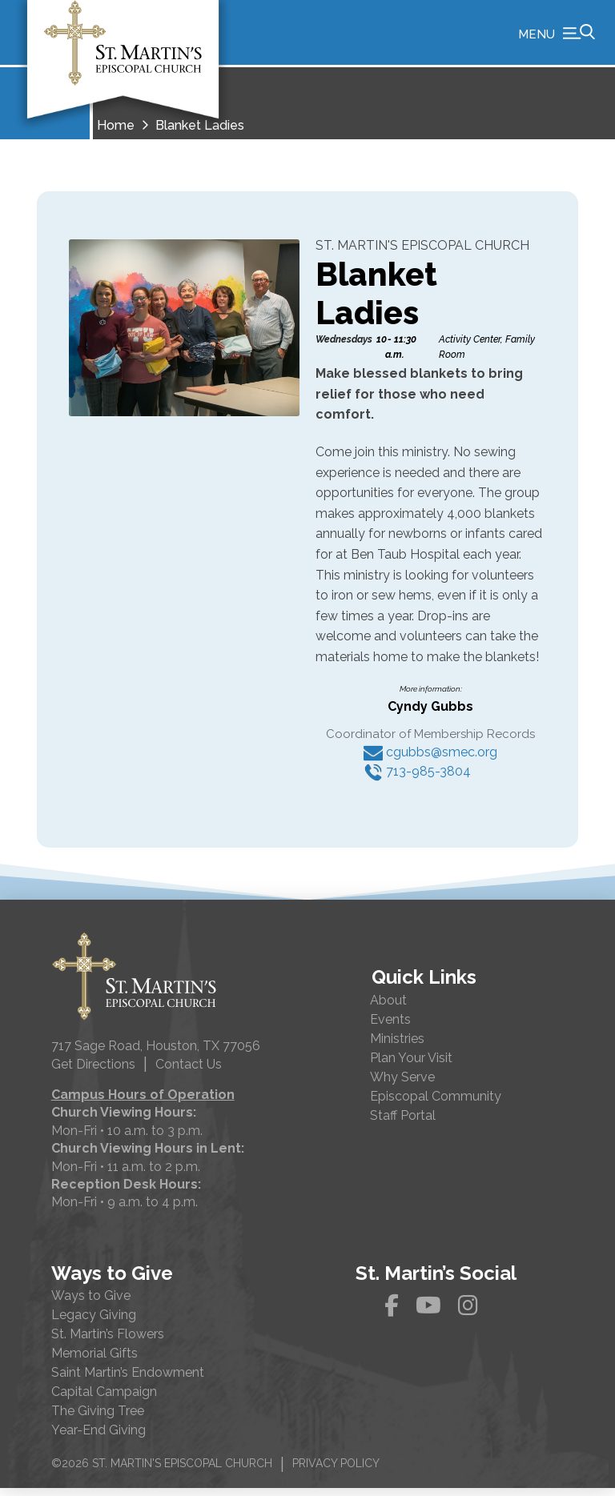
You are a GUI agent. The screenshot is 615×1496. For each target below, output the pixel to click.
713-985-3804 (417, 779)
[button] (556, 36)
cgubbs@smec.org (430, 760)
